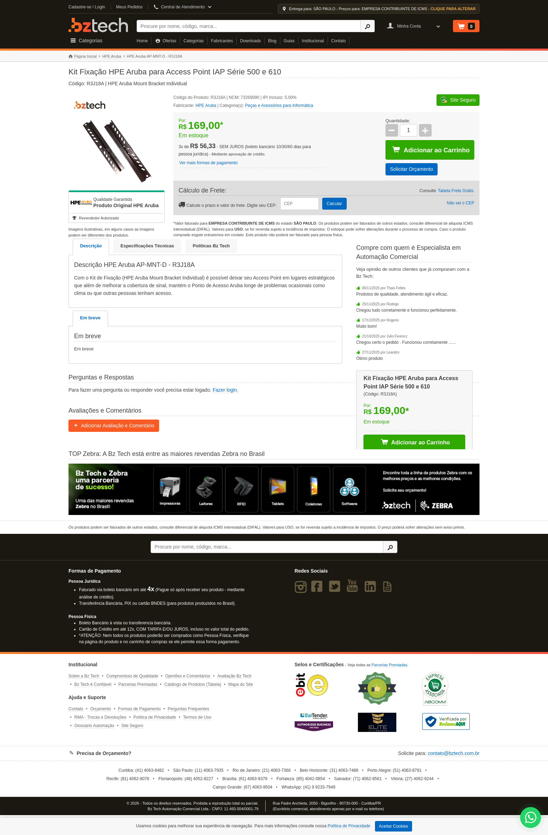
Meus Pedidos (129, 7)
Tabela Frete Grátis (456, 190)
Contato (338, 40)
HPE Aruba (111, 56)
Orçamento (100, 708)
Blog (272, 40)
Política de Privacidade (155, 717)
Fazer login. (225, 390)
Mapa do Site (240, 684)
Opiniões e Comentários (187, 676)
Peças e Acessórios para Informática (279, 105)
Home (142, 40)
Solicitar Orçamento (411, 169)
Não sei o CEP (460, 203)
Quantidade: (397, 120)
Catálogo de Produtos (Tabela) (192, 684)
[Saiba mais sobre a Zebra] (274, 489)
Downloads (250, 40)
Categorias (193, 40)
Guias (289, 40)
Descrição (91, 245)
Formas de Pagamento (139, 708)
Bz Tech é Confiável (92, 684)
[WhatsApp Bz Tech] (530, 818)
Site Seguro (132, 725)
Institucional (313, 40)
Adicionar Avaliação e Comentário (113, 425)
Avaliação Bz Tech (234, 676)
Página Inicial (82, 56)
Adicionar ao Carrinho (431, 150)
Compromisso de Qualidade (132, 676)
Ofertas (165, 40)
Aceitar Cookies (393, 826)
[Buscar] (249, 26)
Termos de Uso (197, 717)
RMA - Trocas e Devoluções (100, 717)
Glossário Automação (94, 725)
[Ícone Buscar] (367, 26)
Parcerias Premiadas (137, 684)
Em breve (90, 317)
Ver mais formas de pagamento (208, 162)
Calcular (334, 203)
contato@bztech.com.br (454, 753)
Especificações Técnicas (147, 245)
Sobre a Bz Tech (83, 676)
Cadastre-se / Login (86, 7)
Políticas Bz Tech (211, 245)
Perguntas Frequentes (188, 708)
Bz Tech (98, 25)
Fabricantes (222, 40)
